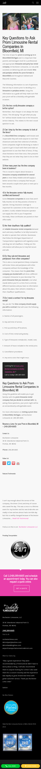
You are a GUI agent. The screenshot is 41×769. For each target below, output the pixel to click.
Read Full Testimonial (20, 518)
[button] (37, 3)
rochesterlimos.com (10, 639)
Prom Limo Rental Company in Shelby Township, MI (14, 369)
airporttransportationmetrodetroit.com (17, 648)
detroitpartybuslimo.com (12, 642)
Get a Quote (21, 588)
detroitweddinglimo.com (12, 645)
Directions (30, 766)
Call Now (10, 766)
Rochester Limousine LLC (28, 527)
